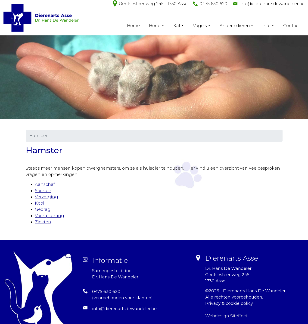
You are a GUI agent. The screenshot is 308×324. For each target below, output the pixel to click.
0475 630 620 (213, 3)
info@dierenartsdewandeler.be (272, 3)
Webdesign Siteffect (226, 315)
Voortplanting (49, 215)
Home (133, 25)
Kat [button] (176, 25)
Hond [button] (155, 25)
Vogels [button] (200, 25)
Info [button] (266, 25)
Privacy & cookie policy (229, 303)
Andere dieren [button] (235, 25)
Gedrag (42, 209)
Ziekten (43, 221)
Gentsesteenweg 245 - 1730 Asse (153, 3)
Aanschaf (45, 184)
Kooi (39, 203)
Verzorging (46, 196)
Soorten (43, 190)
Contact (291, 25)
